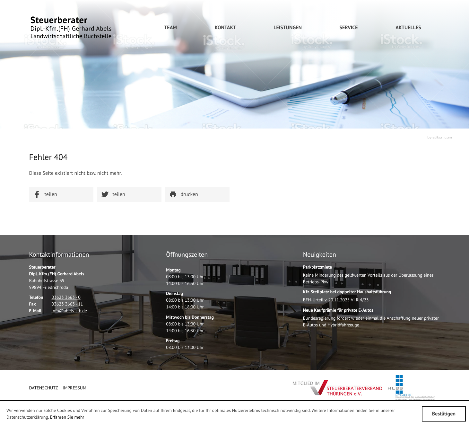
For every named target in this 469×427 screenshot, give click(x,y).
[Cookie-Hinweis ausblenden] (444, 414)
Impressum (74, 388)
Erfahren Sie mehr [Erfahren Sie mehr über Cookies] (67, 417)
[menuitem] (225, 27)
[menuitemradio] (170, 27)
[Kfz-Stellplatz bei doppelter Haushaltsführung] (347, 298)
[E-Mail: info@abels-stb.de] (69, 311)
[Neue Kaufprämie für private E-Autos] (371, 319)
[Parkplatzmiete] (371, 276)
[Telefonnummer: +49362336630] (66, 297)
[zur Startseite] (71, 27)
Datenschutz (43, 388)
